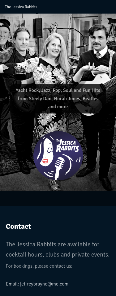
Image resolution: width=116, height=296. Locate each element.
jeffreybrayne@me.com (44, 284)
